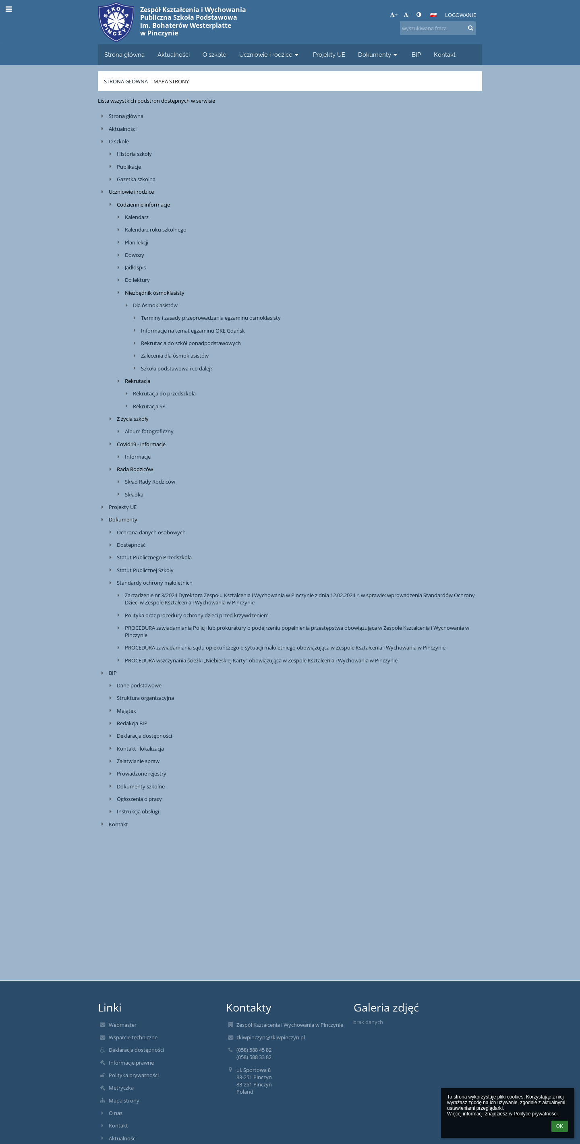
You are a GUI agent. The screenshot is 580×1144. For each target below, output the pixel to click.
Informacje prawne (131, 1062)
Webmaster (123, 1024)
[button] (433, 15)
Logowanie (460, 15)
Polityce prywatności (535, 1114)
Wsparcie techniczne (133, 1037)
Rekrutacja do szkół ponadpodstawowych (191, 343)
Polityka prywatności (134, 1075)
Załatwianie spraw (138, 761)
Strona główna (126, 81)
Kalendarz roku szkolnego (155, 229)
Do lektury (137, 279)
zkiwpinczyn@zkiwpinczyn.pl (270, 1037)
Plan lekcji (136, 242)
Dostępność (131, 544)
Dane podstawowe (139, 685)
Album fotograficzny (149, 431)
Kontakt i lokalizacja (140, 748)
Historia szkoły (134, 153)
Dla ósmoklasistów (155, 305)
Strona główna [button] (124, 54)
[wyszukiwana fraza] (438, 28)
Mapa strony (171, 81)
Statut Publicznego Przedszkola (154, 557)
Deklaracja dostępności (144, 735)
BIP (113, 672)
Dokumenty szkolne (141, 786)
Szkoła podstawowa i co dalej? (177, 368)
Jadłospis (135, 267)
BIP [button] (416, 54)
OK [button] (559, 1126)
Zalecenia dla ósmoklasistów (175, 355)
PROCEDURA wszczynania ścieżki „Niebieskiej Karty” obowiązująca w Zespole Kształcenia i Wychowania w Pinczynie (261, 660)
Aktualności (123, 128)
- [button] (407, 14)
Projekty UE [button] (329, 54)
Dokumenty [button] (378, 54)
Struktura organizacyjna (145, 697)
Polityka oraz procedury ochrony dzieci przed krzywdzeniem (197, 615)
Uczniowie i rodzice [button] (269, 54)
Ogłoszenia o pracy (139, 799)
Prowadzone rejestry (141, 773)
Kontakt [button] (445, 54)
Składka (134, 494)
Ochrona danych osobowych (151, 532)
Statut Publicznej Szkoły (145, 570)
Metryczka (121, 1087)
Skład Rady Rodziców (150, 481)
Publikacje (129, 166)
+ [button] (394, 14)
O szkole (119, 141)
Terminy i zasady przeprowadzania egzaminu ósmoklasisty (211, 317)
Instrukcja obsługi (138, 811)
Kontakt (118, 824)
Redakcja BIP (132, 723)
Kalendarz (137, 217)
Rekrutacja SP (149, 406)
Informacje (138, 456)
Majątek (126, 710)
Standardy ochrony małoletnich (155, 582)
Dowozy (134, 255)
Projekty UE (123, 507)
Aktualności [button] (173, 54)
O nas (115, 1113)
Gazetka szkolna (136, 179)
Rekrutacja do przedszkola (164, 393)
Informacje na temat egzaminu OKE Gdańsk (193, 330)
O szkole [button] (214, 54)
